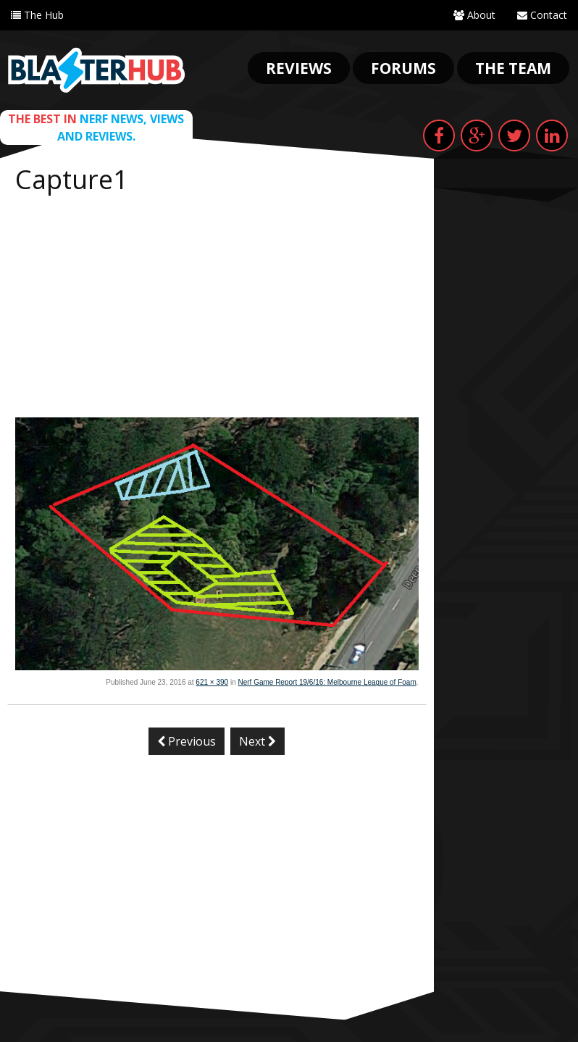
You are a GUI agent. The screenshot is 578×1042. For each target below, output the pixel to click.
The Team (513, 68)
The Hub (37, 15)
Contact (542, 15)
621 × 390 (212, 682)
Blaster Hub (96, 70)
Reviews (299, 68)
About (474, 15)
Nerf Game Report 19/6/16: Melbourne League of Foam (327, 682)
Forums (403, 68)
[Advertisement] (217, 308)
